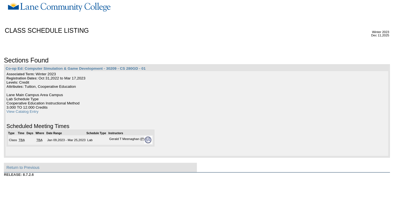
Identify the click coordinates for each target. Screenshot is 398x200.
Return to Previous (22, 167)
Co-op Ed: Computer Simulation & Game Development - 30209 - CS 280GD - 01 (75, 68)
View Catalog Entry (22, 111)
